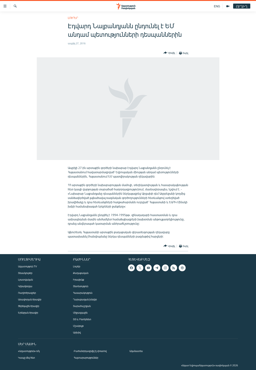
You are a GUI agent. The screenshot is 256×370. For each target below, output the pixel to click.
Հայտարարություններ (86, 357)
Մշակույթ (78, 325)
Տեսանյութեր (25, 272)
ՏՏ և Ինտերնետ (82, 319)
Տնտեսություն (80, 286)
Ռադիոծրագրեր (27, 292)
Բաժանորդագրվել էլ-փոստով (90, 350)
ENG (217, 6)
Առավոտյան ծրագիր (29, 299)
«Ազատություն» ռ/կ (29, 350)
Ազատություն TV (27, 266)
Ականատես (136, 350)
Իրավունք (78, 279)
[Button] (169, 53)
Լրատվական (25, 279)
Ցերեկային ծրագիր (28, 306)
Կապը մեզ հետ (26, 357)
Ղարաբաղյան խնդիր (85, 299)
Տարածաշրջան (82, 306)
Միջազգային (80, 312)
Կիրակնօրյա (25, 286)
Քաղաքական (80, 272)
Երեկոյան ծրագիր (28, 312)
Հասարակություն (82, 292)
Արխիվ (77, 332)
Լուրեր (73, 17)
